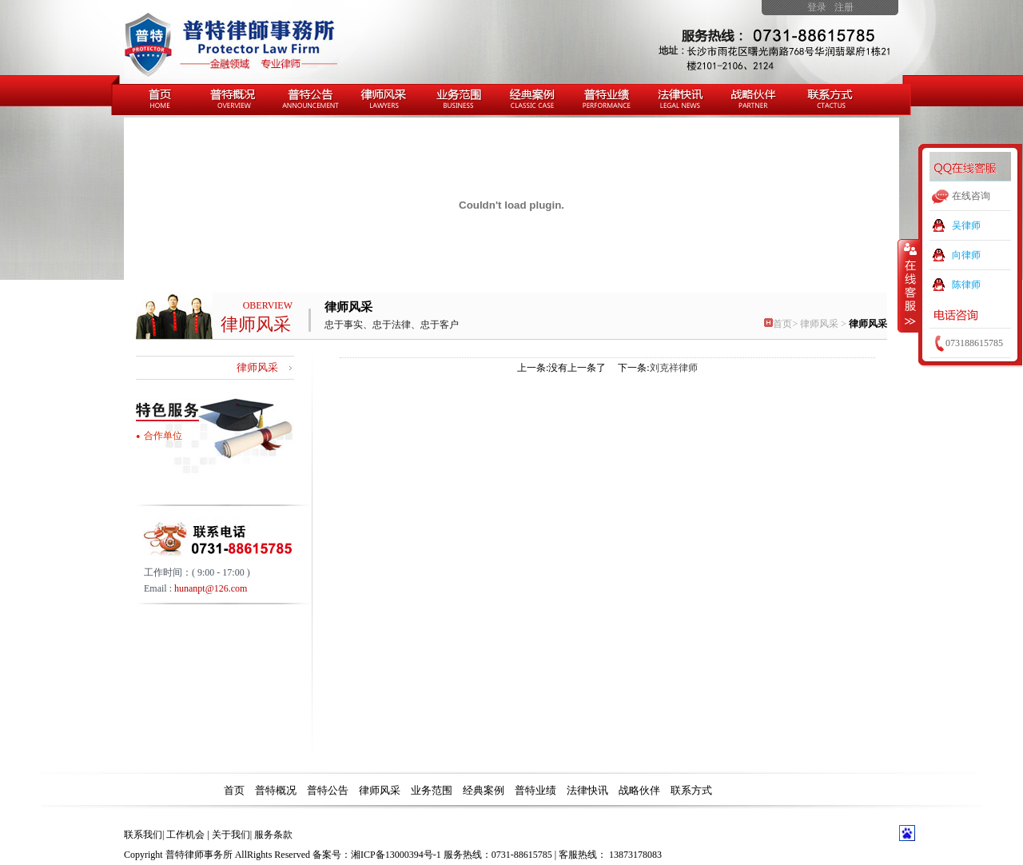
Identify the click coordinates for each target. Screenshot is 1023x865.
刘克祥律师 (674, 367)
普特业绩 (535, 790)
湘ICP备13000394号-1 (396, 854)
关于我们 (231, 834)
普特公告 (327, 790)
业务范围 (431, 790)
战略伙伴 (639, 790)
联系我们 (143, 834)
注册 (844, 7)
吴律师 (966, 225)
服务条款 (273, 834)
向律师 (966, 255)
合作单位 (163, 435)
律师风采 (868, 323)
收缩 (909, 285)
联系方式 (691, 790)
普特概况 (276, 790)
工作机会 (185, 834)
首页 (778, 323)
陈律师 (966, 284)
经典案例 (483, 790)
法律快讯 (587, 790)
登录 (816, 7)
